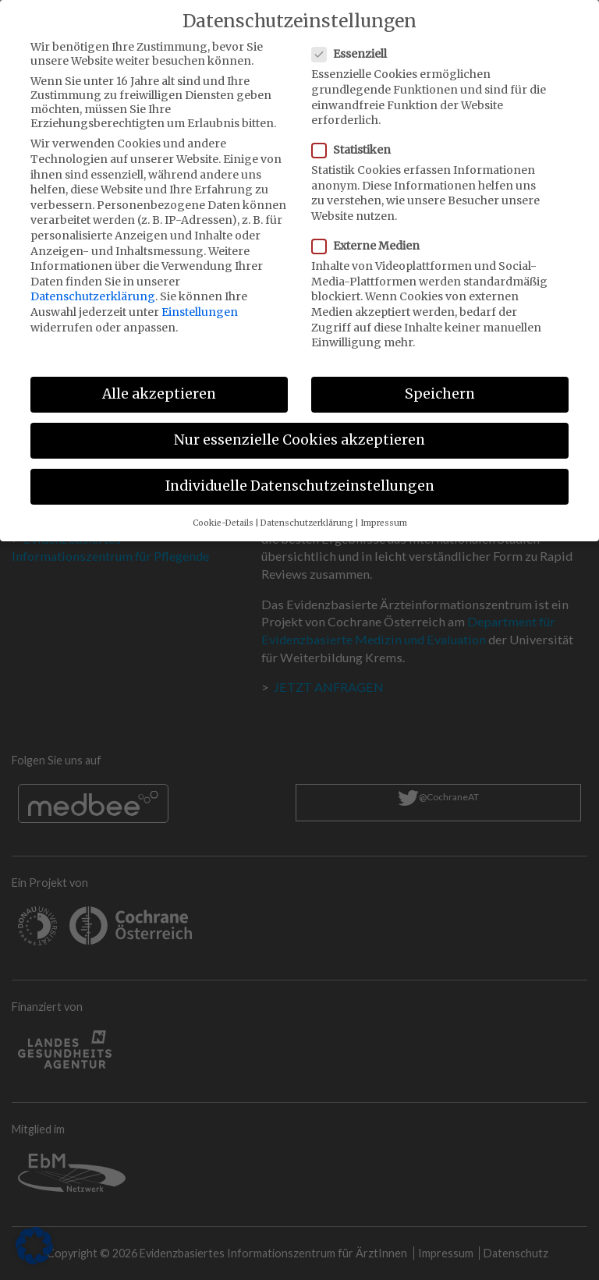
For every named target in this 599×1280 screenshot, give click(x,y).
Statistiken (356, 136)
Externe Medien (370, 232)
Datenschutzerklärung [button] (307, 510)
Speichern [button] (440, 380)
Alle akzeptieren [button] (159, 380)
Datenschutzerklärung (92, 283)
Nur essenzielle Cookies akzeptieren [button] (299, 426)
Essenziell (354, 41)
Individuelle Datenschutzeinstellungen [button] (299, 472)
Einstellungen (199, 299)
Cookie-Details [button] (223, 510)
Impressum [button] (383, 510)
